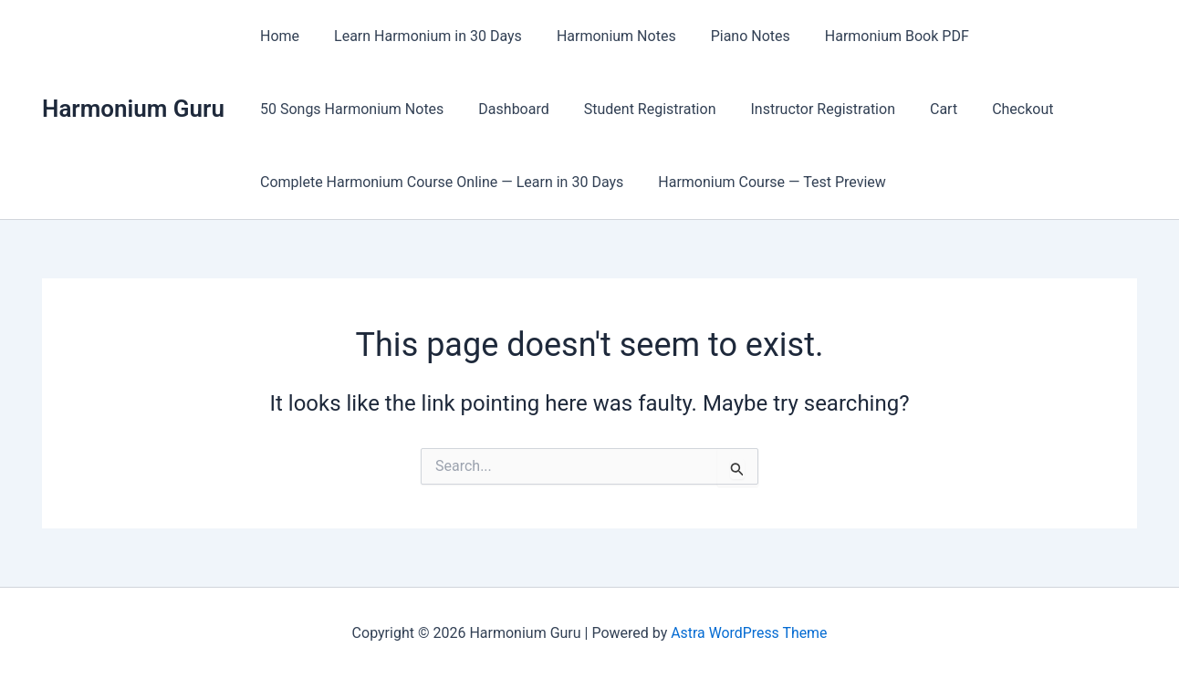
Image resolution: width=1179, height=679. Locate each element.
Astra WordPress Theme (749, 633)
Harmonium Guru (133, 108)
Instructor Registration (803, 109)
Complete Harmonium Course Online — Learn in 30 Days (439, 182)
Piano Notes (731, 36)
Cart (919, 109)
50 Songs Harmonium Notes (349, 109)
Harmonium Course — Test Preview (764, 182)
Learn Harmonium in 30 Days (420, 36)
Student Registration (636, 109)
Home (277, 36)
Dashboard (505, 109)
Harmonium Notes (603, 36)
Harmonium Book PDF (872, 36)
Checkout (992, 109)
